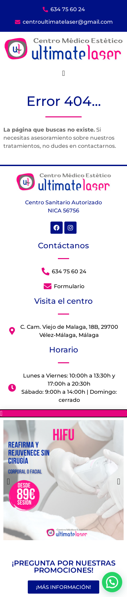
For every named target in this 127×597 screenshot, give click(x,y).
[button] (63, 73)
